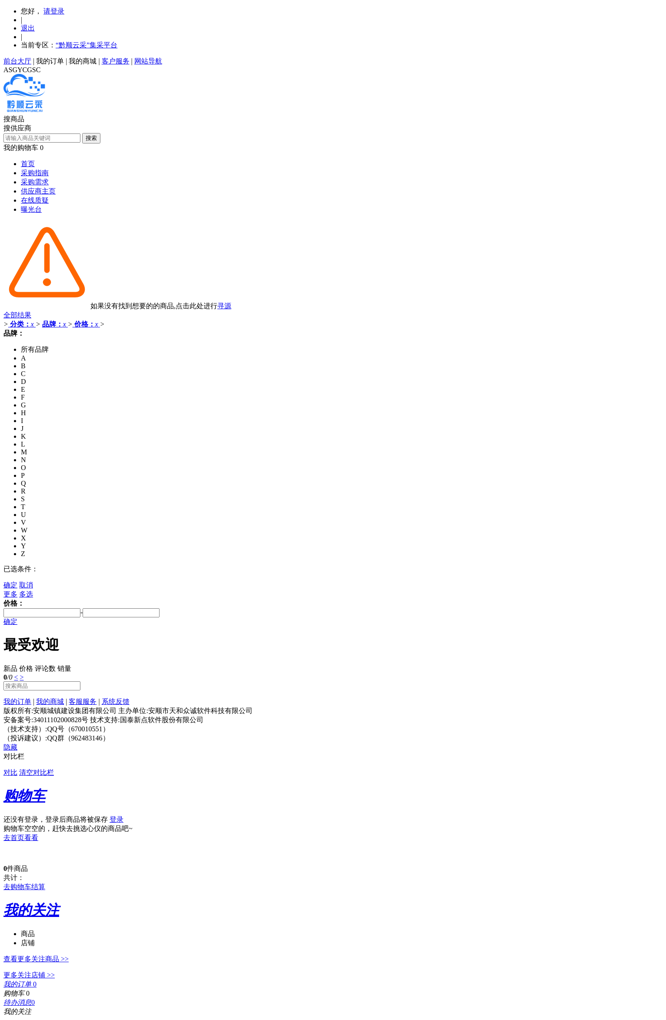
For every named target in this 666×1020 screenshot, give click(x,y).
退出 (28, 28)
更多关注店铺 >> (29, 975)
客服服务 (83, 701)
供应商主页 (38, 191)
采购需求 (35, 182)
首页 (28, 163)
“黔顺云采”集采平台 (86, 45)
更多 (10, 594)
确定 (10, 585)
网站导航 (148, 61)
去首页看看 (20, 837)
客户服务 (116, 61)
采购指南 (35, 173)
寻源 (224, 306)
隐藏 (10, 747)
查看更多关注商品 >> (36, 959)
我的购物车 (20, 147)
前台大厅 (17, 61)
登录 (116, 819)
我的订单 (50, 61)
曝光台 (31, 209)
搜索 (91, 138)
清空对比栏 (36, 772)
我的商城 (83, 61)
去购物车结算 (24, 886)
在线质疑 (35, 200)
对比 (10, 772)
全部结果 (17, 315)
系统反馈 (116, 701)
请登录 (53, 11)
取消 (26, 585)
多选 (26, 594)
